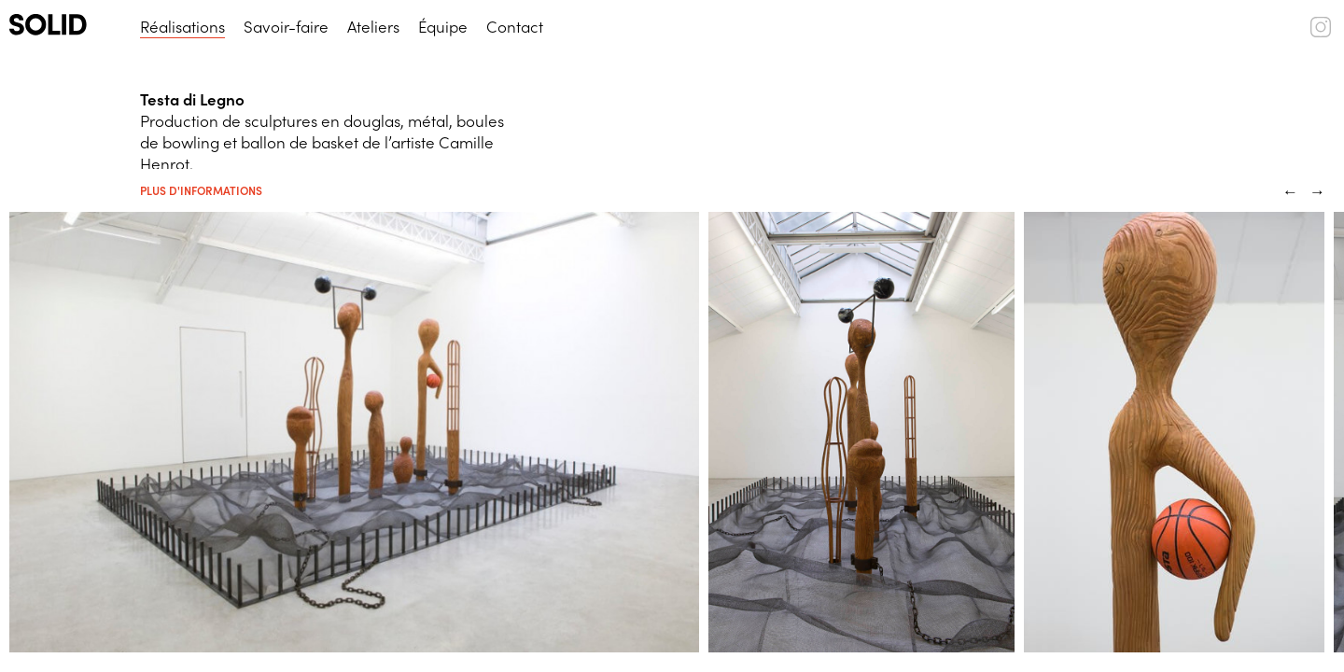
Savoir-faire (286, 26)
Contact (514, 26)
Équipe (443, 26)
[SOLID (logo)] (65, 24)
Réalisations (182, 26)
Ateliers (373, 26)
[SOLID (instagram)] (1320, 31)
